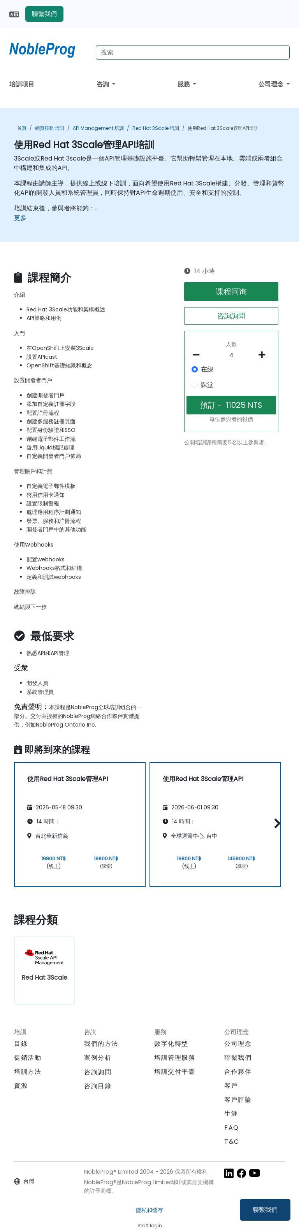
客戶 (231, 1085)
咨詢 (104, 84)
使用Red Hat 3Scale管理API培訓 (223, 128)
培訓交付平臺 (174, 1071)
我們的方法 (101, 1043)
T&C (231, 1141)
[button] (275, 823)
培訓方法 (27, 1071)
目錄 (21, 1043)
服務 (185, 84)
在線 (207, 369)
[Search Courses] (193, 52)
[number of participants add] (264, 355)
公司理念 (272, 84)
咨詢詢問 (231, 316)
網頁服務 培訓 (49, 128)
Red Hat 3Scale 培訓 (155, 128)
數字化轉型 (171, 1043)
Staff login (149, 1225)
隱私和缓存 (149, 1210)
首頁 (21, 128)
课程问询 (231, 291)
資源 (21, 1085)
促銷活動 (27, 1057)
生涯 (231, 1113)
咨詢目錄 (97, 1085)
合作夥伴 (238, 1071)
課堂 (207, 384)
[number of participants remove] (198, 355)
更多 (20, 217)
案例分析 (97, 1057)
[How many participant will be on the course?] (231, 355)
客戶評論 (238, 1099)
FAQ (231, 1127)
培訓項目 (21, 84)
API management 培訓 (98, 128)
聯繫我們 (265, 1209)
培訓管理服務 (174, 1057)
